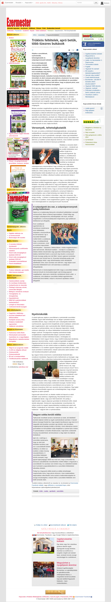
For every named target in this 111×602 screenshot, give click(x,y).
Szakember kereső (53, 28)
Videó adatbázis (41, 30)
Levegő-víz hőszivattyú (16, 304)
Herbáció (51, 30)
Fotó (44, 28)
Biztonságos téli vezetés (17, 237)
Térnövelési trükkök (91, 64)
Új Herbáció (89, 140)
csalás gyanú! (90, 108)
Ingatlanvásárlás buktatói (93, 54)
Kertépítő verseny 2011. (17, 320)
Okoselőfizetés (14, 88)
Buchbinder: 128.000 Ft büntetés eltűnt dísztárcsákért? (93, 82)
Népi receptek (90, 132)
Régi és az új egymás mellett (18, 348)
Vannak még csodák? (92, 75)
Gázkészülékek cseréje (16, 281)
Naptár (32, 30)
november (41, 35)
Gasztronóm (59, 30)
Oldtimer (32, 28)
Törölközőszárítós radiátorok (18, 358)
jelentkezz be (23, 367)
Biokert (11, 38)
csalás (46, 491)
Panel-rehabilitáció (15, 263)
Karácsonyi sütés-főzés (17, 333)
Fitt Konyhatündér (70, 30)
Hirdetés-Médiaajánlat (34, 597)
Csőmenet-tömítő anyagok (18, 307)
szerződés (60, 491)
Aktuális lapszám (13, 28)
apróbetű (52, 491)
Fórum (38, 28)
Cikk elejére (72, 525)
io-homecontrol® (14, 235)
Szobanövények (14, 108)
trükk (41, 491)
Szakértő (26, 30)
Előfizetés (10, 30)
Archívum (24, 28)
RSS (71, 597)
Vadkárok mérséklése (16, 326)
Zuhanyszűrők (13, 352)
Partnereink (64, 597)
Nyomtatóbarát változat (57, 525)
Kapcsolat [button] (29, 2)
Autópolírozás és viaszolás (18, 285)
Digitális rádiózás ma (16, 233)
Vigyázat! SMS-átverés (93, 86)
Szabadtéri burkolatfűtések (18, 261)
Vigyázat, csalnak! (91, 88)
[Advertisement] (55, 12)
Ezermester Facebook (84, 597)
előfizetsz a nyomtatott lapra (57, 485)
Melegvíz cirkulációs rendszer (19, 291)
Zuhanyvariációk (14, 354)
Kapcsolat (22, 597)
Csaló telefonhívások (92, 77)
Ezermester (9, 2)
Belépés (106, 3)
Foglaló (87, 66)
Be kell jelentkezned (44, 533)
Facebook (18, 30)
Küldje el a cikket (40, 525)
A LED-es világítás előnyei (17, 350)
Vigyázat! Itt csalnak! (92, 69)
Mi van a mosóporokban (17, 356)
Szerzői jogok (54, 597)
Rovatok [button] (19, 2)
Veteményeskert (14, 63)
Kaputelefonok (14, 298)
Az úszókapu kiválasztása (17, 283)
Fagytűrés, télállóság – (16, 313)
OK (96, 2)
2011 (35, 35)
